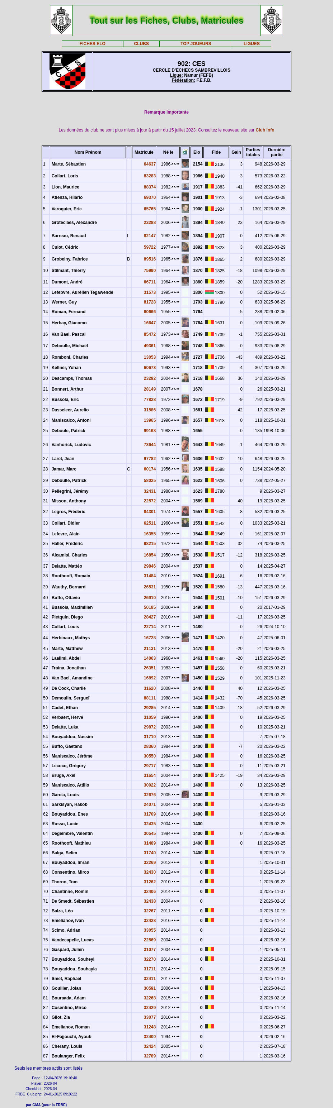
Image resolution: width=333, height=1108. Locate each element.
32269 (150, 862)
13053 (150, 357)
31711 (150, 968)
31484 (150, 575)
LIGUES (252, 43)
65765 (150, 208)
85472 (150, 334)
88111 (150, 698)
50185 (150, 607)
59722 (150, 247)
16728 (150, 637)
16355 (150, 533)
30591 (150, 988)
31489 (150, 843)
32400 (150, 1036)
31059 (150, 717)
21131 (150, 648)
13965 (150, 420)
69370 (150, 197)
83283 (150, 175)
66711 (150, 282)
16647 (150, 322)
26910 (150, 597)
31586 (150, 409)
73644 (150, 444)
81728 (150, 302)
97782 (150, 458)
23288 (150, 222)
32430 (150, 872)
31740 (150, 852)
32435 (150, 823)
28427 (150, 617)
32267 (150, 910)
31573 (150, 292)
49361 (150, 345)
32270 (150, 959)
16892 (150, 677)
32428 (150, 920)
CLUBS (141, 43)
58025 (150, 480)
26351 (150, 667)
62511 (150, 523)
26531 (150, 586)
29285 (150, 707)
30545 (150, 833)
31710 (150, 736)
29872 (150, 727)
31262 (150, 881)
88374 (150, 187)
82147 (150, 235)
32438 (150, 901)
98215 (150, 543)
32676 (150, 794)
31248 (150, 1027)
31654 (150, 775)
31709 (150, 814)
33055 (150, 930)
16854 (150, 555)
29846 (150, 566)
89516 (150, 259)
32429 (150, 1007)
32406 (150, 891)
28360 (150, 746)
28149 (150, 389)
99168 (150, 430)
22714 (150, 626)
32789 (150, 1056)
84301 (150, 511)
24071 (150, 804)
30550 (150, 756)
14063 (150, 658)
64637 (150, 164)
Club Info (265, 130)
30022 (150, 785)
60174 (150, 469)
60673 (150, 367)
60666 (150, 311)
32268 (150, 997)
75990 (150, 270)
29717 (150, 765)
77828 (150, 399)
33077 (150, 1017)
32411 (150, 978)
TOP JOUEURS (195, 43)
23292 (150, 378)
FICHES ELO (92, 43)
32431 (150, 491)
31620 (150, 688)
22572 (150, 500)
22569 (150, 939)
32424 (150, 1046)
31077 (150, 949)
